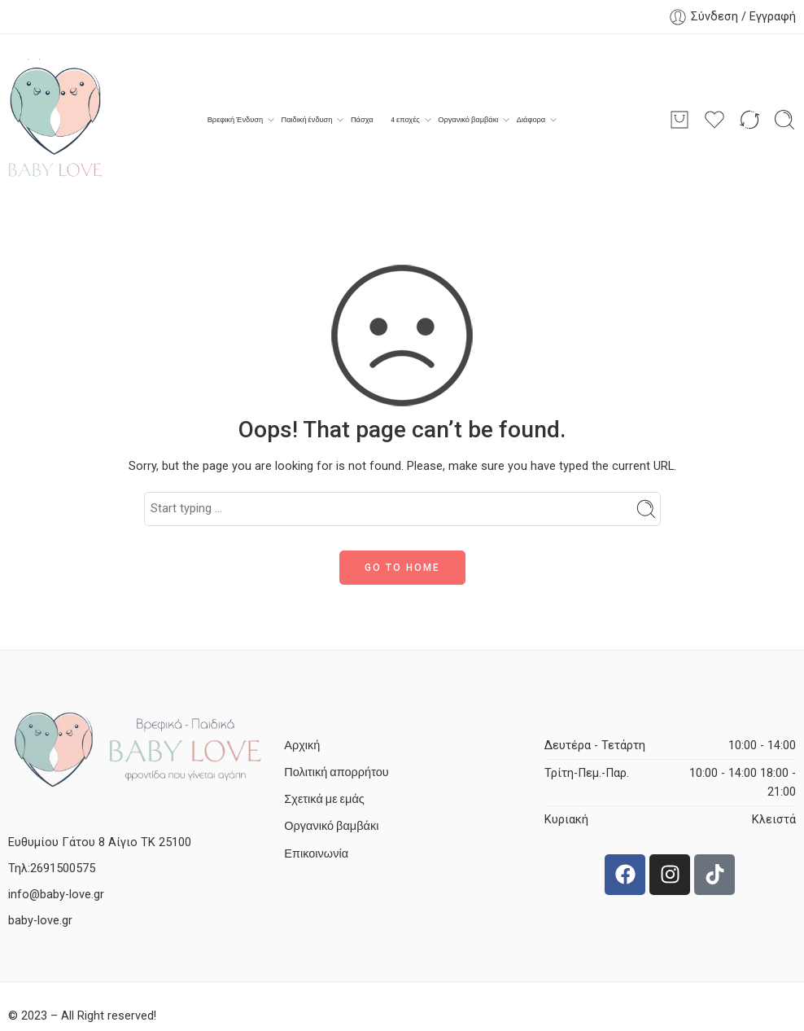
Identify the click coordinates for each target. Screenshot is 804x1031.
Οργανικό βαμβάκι (468, 120)
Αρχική (302, 745)
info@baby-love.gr (56, 895)
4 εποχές (405, 120)
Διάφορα (531, 120)
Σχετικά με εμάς (324, 799)
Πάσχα (362, 120)
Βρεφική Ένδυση (235, 120)
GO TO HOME (402, 567)
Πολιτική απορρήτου (336, 772)
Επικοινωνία (316, 854)
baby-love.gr (40, 921)
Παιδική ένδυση (307, 120)
